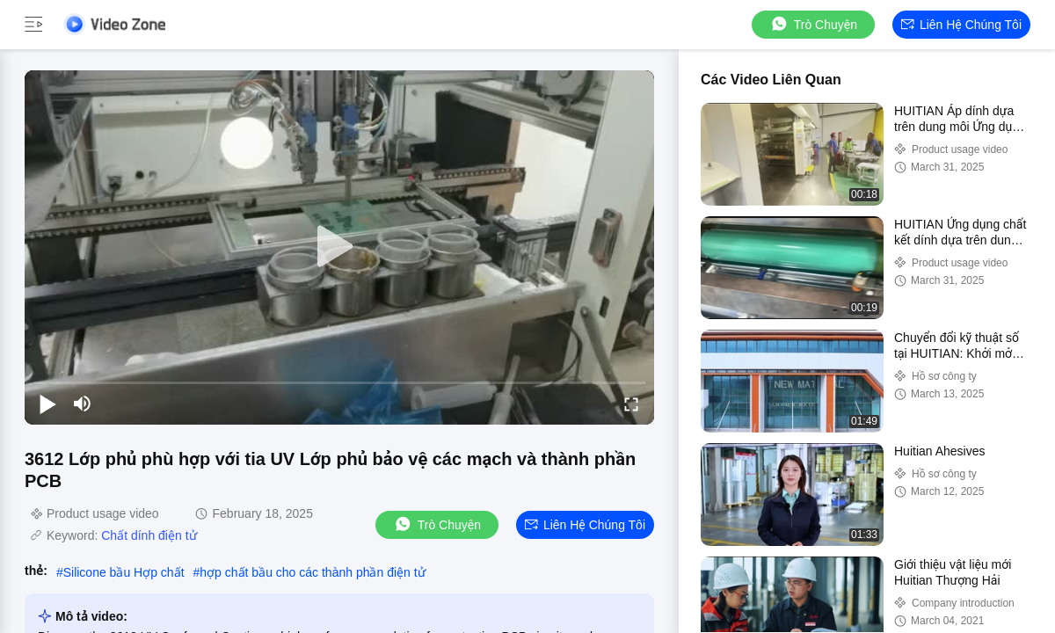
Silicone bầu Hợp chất (124, 572)
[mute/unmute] (82, 403)
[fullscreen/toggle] (631, 403)
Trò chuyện (813, 24)
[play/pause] (47, 403)
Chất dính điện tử (148, 535)
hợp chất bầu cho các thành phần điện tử (312, 572)
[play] (339, 247)
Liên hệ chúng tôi (961, 25)
